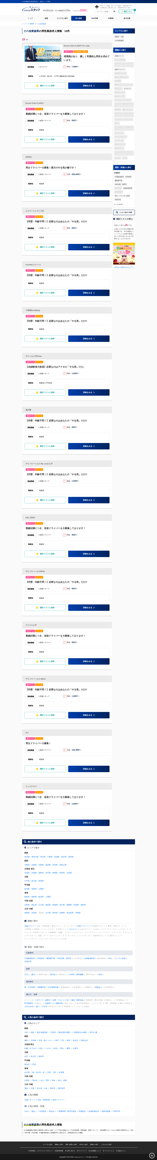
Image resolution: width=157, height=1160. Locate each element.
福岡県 (27, 913)
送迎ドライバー (120, 69)
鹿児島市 (61, 1088)
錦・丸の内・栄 (38, 1072)
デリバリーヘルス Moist (36, 679)
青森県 (55, 873)
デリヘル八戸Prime (34, 356)
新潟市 (27, 1064)
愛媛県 (69, 905)
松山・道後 (62, 1080)
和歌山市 (84, 1040)
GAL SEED (30, 518)
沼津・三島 (51, 1072)
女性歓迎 (128, 177)
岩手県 (48, 873)
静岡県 (34, 897)
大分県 (48, 913)
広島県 (27, 905)
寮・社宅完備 (29, 987)
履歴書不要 (118, 180)
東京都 (27, 857)
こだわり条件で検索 (124, 212)
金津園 (61, 1072)
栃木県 (63, 857)
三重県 (48, 897)
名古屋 (27, 1072)
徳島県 (83, 905)
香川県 (62, 905)
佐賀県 (34, 913)
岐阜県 (41, 897)
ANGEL (29, 157)
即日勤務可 (28, 1003)
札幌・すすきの (30, 1048)
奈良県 (55, 865)
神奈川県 (34, 857)
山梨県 (41, 889)
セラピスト (127, 88)
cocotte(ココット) (33, 265)
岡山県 (34, 905)
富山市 (33, 1056)
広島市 (27, 1080)
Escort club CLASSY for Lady (77, 46)
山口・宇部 (44, 1080)
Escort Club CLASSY (35, 103)
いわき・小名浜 (51, 1048)
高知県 (76, 905)
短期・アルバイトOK (61, 1000)
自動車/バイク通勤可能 (54, 1003)
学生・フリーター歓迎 (122, 196)
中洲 (32, 1088)
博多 (26, 1088)
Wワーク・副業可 (43, 1000)
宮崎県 (62, 913)
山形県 (69, 873)
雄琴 (68, 1040)
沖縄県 (78, 913)
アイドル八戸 (31, 625)
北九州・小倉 (42, 1088)
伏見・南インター (45, 1040)
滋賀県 (48, 865)
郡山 (62, 1048)
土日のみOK (29, 1006)
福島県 (41, 873)
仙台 (41, 1048)
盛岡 (68, 1048)
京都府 (34, 865)
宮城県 (34, 873)
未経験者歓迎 (127, 188)
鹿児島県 (70, 913)
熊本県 (55, 913)
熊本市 (52, 1088)
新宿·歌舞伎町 (42, 1032)
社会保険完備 (53, 987)
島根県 (55, 905)
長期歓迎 (82, 1111)
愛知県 (27, 897)
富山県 (34, 881)
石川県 (27, 881)
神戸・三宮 (59, 1040)
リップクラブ (31, 786)
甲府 (34, 1064)
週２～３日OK (41, 1006)
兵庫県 (41, 865)
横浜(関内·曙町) (64, 1032)
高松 (53, 1080)
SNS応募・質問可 (121, 184)
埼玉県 (42, 857)
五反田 (53, 1032)
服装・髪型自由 (77, 1000)
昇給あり (52, 1111)
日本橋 (33, 1040)
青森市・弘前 (119, 37)
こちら (128, 7)
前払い (101, 974)
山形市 (75, 1048)
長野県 (34, 889)
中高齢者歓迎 (119, 177)
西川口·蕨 (93, 1032)
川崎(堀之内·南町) (80, 1032)
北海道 (27, 873)
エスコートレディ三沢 (35, 211)
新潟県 (27, 889)
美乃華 (28, 410)
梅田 (26, 1040)
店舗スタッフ (119, 56)
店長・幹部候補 (44, 1100)
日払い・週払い (30, 974)
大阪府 (27, 865)
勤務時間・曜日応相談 (67, 1111)
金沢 (26, 1056)
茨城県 (56, 857)
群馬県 (70, 857)
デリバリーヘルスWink (35, 571)
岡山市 (35, 1080)
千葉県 (49, 857)
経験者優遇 (106, 1111)
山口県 (41, 905)
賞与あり (53, 974)
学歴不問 (118, 199)
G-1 (27, 733)
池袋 (32, 1032)
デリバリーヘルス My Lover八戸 (39, 464)
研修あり (98, 987)
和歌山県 (63, 865)
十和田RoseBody (33, 310)
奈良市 (75, 1040)
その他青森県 (119, 40)
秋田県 (62, 873)
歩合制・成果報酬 (76, 974)
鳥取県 (48, 905)
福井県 (41, 881)
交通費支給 (41, 987)
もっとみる (118, 204)
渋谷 (26, 1032)
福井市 (41, 1056)
